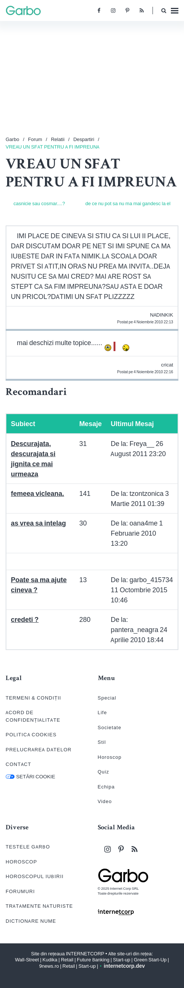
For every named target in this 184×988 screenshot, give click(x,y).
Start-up (121, 959)
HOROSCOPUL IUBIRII (35, 876)
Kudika (49, 959)
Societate (109, 727)
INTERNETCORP (85, 953)
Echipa (106, 787)
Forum (35, 139)
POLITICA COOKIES (31, 734)
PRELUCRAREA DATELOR (39, 749)
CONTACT (18, 764)
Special (107, 698)
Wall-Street (27, 959)
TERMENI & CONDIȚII (33, 698)
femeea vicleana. (37, 493)
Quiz (103, 772)
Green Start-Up (150, 959)
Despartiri (83, 139)
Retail (67, 959)
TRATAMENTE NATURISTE (39, 906)
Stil (102, 742)
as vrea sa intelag (38, 523)
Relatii (57, 139)
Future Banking (93, 959)
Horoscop (110, 757)
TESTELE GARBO (28, 847)
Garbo (12, 139)
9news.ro (49, 966)
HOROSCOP (21, 862)
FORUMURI (20, 891)
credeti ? (25, 619)
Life (102, 712)
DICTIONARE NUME (31, 921)
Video (105, 801)
